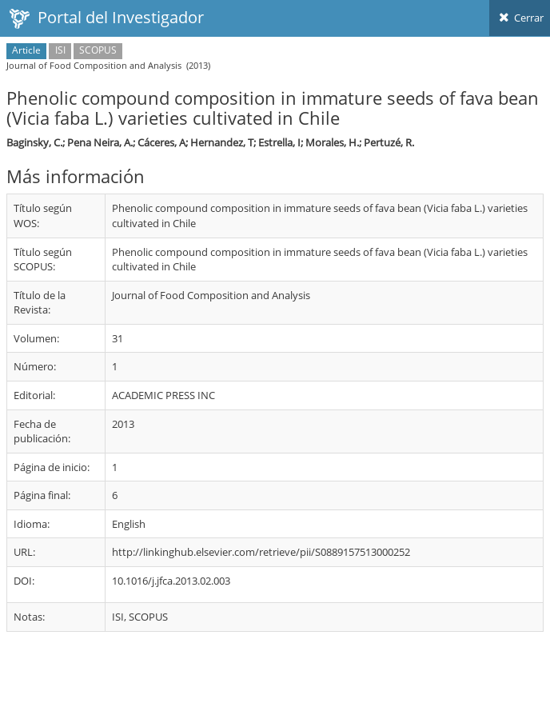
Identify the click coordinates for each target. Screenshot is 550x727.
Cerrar (520, 17)
